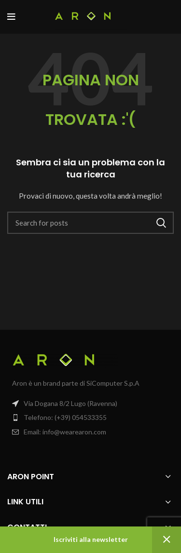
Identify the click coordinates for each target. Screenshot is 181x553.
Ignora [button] (166, 539)
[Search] (90, 223)
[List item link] (90, 417)
